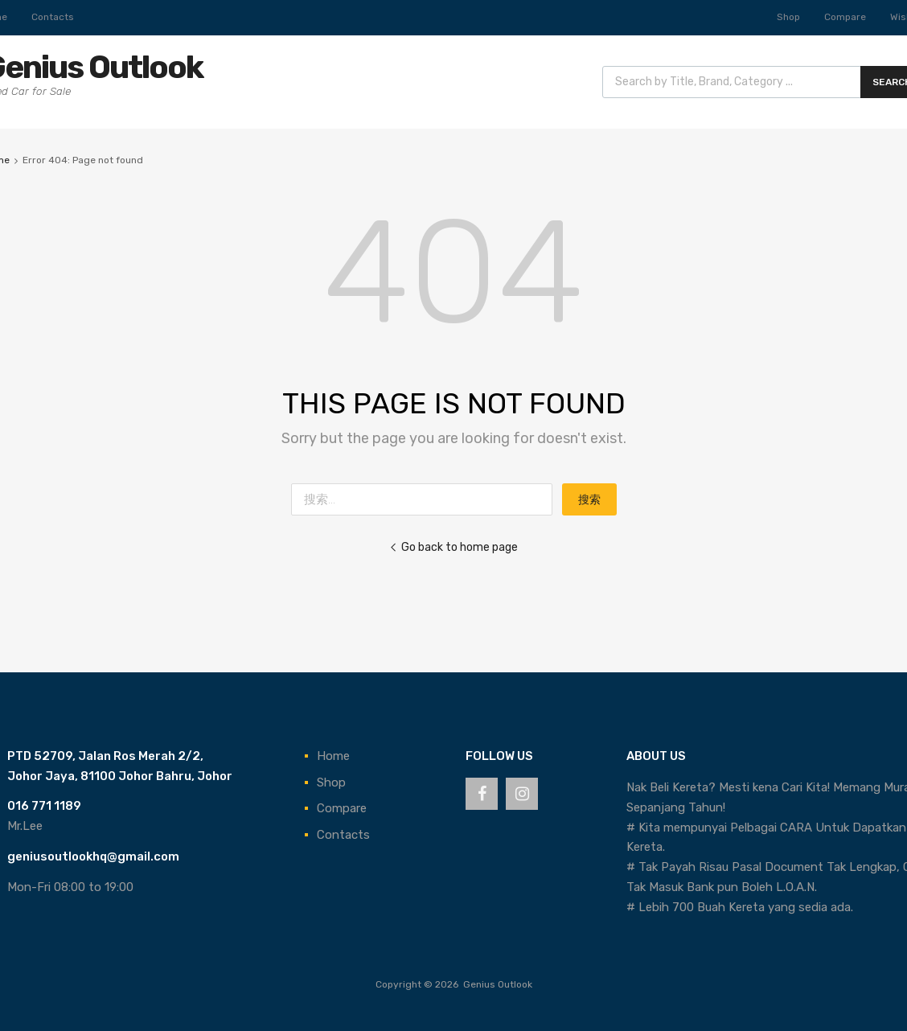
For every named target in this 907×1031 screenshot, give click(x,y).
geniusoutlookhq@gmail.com (93, 856)
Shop (788, 17)
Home (333, 756)
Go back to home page (453, 546)
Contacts (52, 17)
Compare (845, 17)
